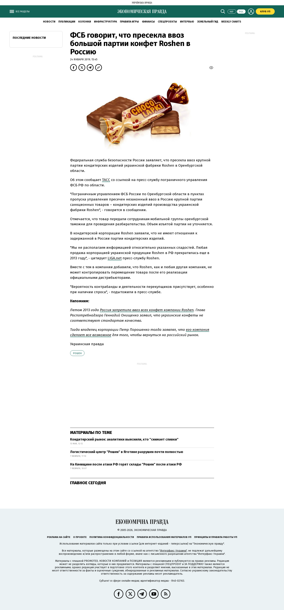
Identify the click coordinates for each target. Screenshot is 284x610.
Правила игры (129, 21)
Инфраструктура (105, 21)
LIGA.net (115, 258)
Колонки (84, 21)
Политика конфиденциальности (111, 537)
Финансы (148, 21)
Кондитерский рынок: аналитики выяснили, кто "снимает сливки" (124, 439)
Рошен (77, 353)
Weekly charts (231, 21)
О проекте (80, 537)
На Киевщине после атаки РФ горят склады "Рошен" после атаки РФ (126, 464)
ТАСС (106, 180)
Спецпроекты (167, 21)
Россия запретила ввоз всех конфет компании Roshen (147, 310)
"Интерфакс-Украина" (173, 550)
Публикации (66, 21)
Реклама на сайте (58, 537)
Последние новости (29, 38)
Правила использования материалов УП (164, 537)
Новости (49, 21)
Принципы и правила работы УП (215, 537)
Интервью (187, 21)
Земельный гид (207, 21)
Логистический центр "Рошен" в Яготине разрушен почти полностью (126, 452)
